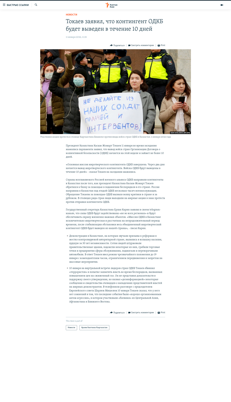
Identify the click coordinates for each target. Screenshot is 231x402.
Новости (71, 14)
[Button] (117, 45)
